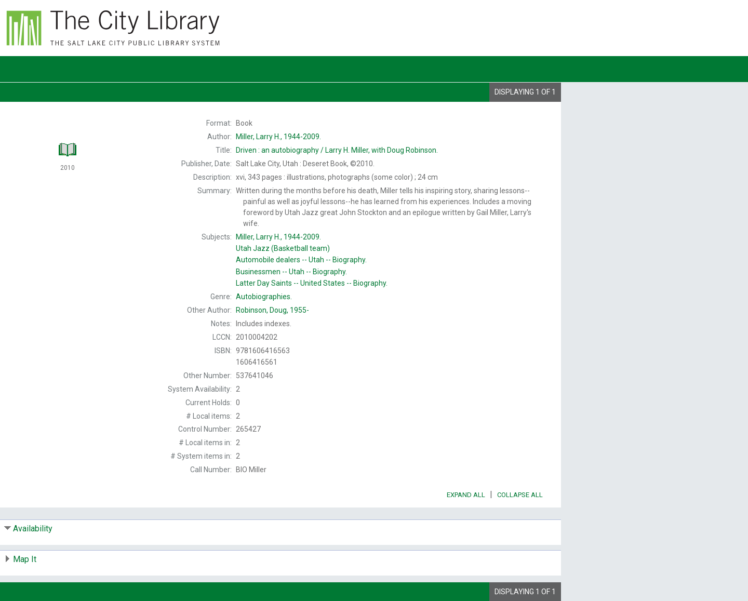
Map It (24, 559)
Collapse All (520, 495)
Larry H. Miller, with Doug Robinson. (337, 150)
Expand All (466, 495)
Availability (32, 528)
